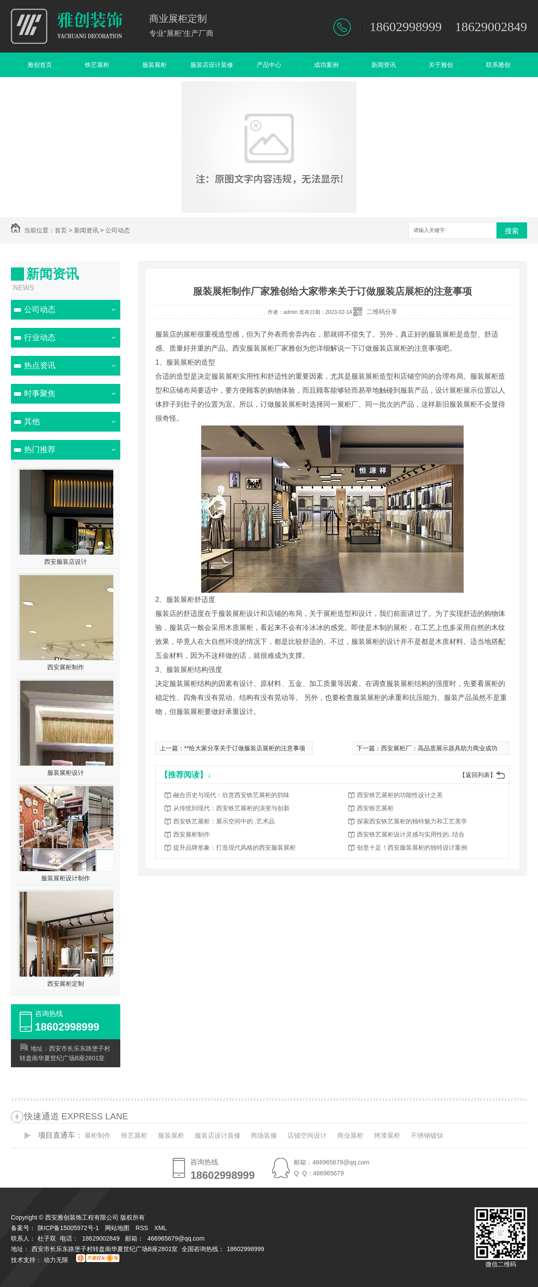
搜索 (512, 231)
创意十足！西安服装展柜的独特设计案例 (412, 847)
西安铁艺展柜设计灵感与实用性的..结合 (411, 834)
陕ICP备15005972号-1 (68, 1227)
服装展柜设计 (65, 772)
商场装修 (264, 1135)
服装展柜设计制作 (65, 878)
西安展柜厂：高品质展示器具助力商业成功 (439, 748)
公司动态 (117, 230)
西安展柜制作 (65, 667)
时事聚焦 (40, 393)
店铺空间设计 (307, 1135)
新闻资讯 (383, 64)
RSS (143, 1227)
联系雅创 (498, 64)
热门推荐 (40, 449)
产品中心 (269, 64)
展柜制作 (97, 1135)
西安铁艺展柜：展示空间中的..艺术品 (224, 821)
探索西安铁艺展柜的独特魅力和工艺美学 (412, 821)
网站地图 (117, 1227)
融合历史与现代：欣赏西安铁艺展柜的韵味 (231, 794)
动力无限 (56, 1259)
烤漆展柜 (387, 1135)
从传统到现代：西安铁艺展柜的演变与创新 (231, 808)
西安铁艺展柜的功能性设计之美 (400, 794)
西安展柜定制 (65, 983)
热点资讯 (40, 365)
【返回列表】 (477, 774)
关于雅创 (441, 64)
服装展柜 (154, 64)
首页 (61, 230)
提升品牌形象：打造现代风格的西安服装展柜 (234, 847)
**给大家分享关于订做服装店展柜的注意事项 (244, 748)
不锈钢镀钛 (427, 1135)
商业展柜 (350, 1135)
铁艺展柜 (97, 64)
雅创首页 (40, 64)
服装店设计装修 (211, 64)
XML (161, 1227)
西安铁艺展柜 (375, 808)
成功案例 (326, 64)
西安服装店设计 (65, 561)
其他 (32, 421)
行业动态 (40, 337)
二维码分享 (382, 311)
